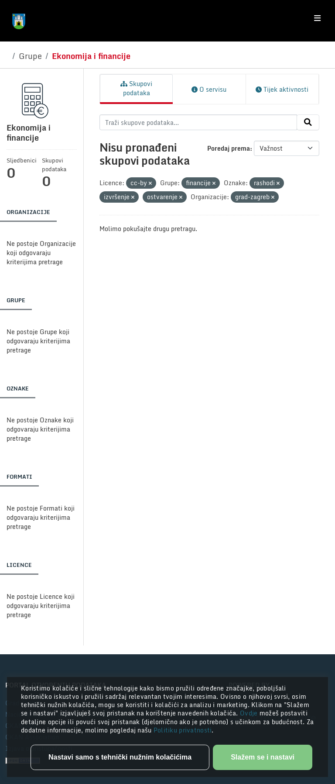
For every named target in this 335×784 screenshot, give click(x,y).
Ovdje (250, 713)
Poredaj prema (228, 148)
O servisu (208, 89)
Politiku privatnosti (183, 730)
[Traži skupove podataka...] (198, 122)
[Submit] (308, 122)
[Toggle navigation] (317, 18)
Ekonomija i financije (91, 56)
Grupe (30, 56)
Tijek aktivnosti (282, 89)
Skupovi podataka (136, 88)
